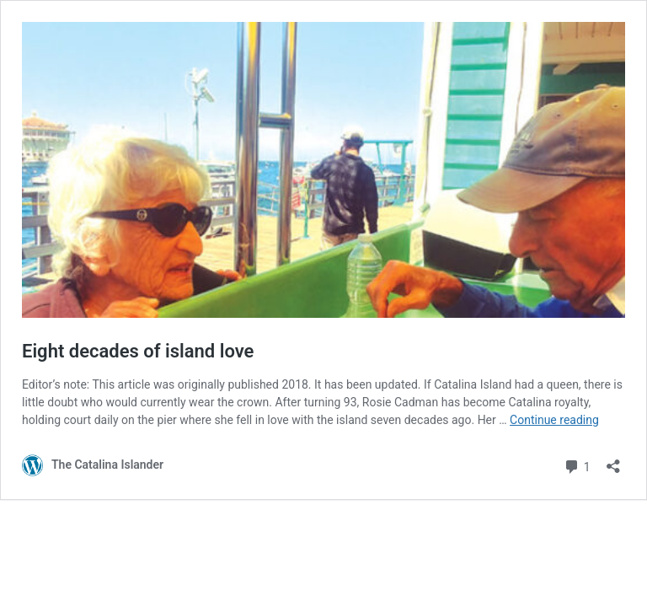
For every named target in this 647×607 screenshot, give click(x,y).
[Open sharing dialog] (613, 461)
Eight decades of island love (138, 351)
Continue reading (554, 420)
